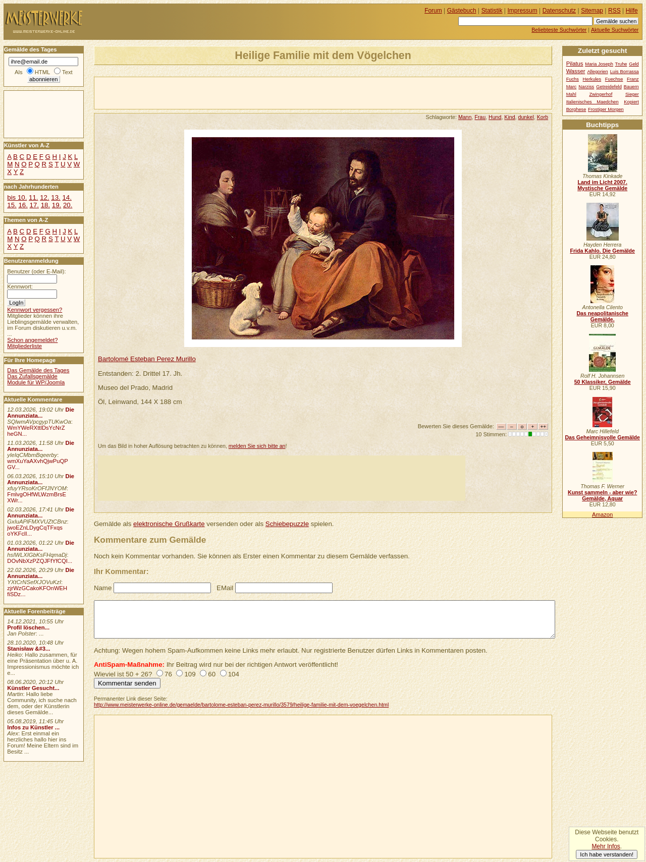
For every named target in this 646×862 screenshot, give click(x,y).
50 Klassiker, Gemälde (602, 382)
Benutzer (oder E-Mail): (36, 271)
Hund (495, 117)
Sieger (632, 94)
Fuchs (572, 79)
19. (56, 205)
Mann (465, 117)
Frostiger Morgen (606, 109)
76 (168, 674)
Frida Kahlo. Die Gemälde (602, 251)
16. (22, 205)
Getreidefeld (609, 86)
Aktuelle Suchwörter (614, 30)
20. (67, 205)
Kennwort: (20, 286)
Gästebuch (461, 10)
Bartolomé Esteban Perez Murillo (147, 359)
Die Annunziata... (40, 413)
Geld (634, 64)
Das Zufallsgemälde (32, 376)
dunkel (525, 117)
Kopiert (631, 101)
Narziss (586, 86)
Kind (509, 117)
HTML (42, 72)
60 (212, 674)
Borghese (576, 109)
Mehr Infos (605, 846)
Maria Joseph (599, 64)
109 (189, 674)
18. (45, 205)
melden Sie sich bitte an (257, 446)
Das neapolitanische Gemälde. (602, 316)
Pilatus (574, 64)
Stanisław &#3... (28, 649)
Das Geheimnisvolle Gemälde (602, 437)
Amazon (602, 514)
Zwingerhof (600, 94)
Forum (433, 10)
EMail (225, 588)
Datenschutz (559, 10)
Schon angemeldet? (32, 340)
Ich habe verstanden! (606, 854)
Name (103, 588)
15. (11, 205)
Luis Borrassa (624, 71)
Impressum (522, 10)
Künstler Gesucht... (33, 688)
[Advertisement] (212, 92)
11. (33, 197)
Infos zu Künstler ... (33, 727)
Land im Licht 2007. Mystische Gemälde (602, 185)
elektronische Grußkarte (169, 524)
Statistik (492, 10)
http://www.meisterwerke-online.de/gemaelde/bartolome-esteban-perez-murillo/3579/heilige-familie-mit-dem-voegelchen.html (241, 705)
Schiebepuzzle (287, 524)
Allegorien (597, 71)
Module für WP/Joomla (36, 382)
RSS (614, 10)
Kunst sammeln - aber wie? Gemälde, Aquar (602, 495)
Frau (480, 117)
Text (67, 72)
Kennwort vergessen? (34, 310)
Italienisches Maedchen (592, 101)
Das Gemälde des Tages (38, 370)
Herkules (592, 79)
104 (233, 674)
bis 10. (17, 197)
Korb (542, 117)
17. (34, 205)
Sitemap (592, 10)
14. (66, 197)
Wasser (575, 71)
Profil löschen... (28, 627)
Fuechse (614, 79)
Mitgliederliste (24, 346)
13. (55, 197)
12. (44, 197)
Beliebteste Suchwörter (558, 30)
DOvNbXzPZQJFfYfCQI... (39, 561)
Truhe (621, 64)
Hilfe (632, 10)
